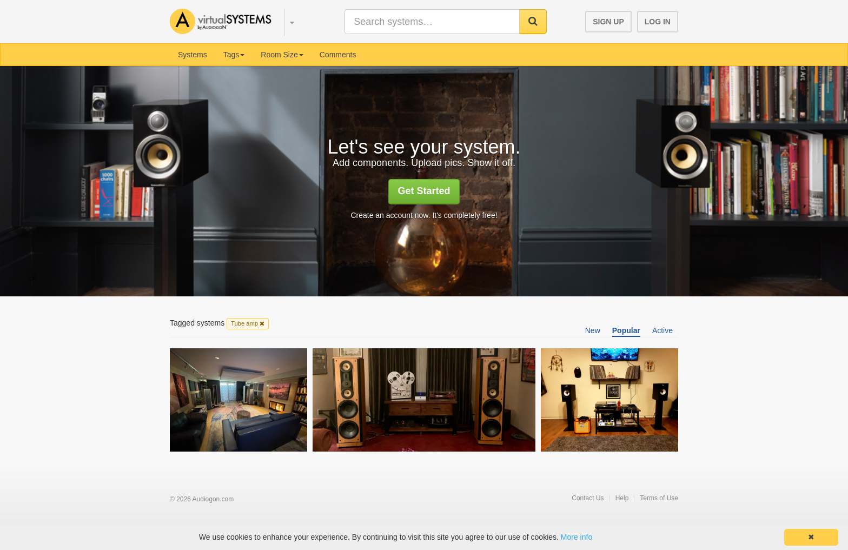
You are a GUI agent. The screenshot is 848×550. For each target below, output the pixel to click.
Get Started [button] (424, 190)
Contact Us (588, 498)
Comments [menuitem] (338, 54)
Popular (626, 330)
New (592, 330)
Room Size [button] (282, 54)
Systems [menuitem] (192, 54)
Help (622, 498)
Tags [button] (234, 54)
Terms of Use (659, 498)
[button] (286, 20)
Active (662, 330)
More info (576, 537)
